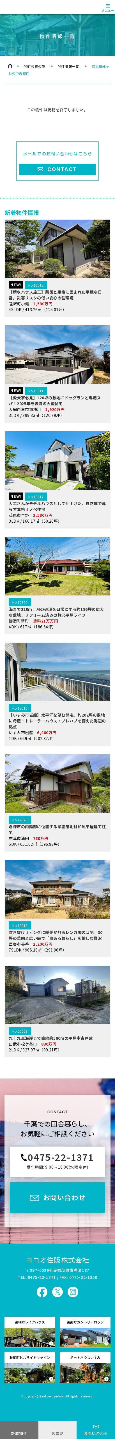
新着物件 (19, 1433)
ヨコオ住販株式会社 (57, 1260)
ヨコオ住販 (20, 7)
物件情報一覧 (68, 66)
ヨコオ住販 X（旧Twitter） (57, 1292)
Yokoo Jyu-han (53, 1396)
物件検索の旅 (34, 66)
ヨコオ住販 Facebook (42, 1292)
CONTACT (62, 169)
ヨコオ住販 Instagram (73, 1292)
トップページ (10, 66)
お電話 (57, 1433)
